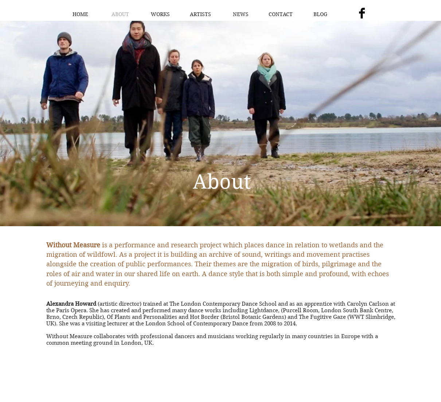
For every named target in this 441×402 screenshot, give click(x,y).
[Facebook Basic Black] (361, 13)
